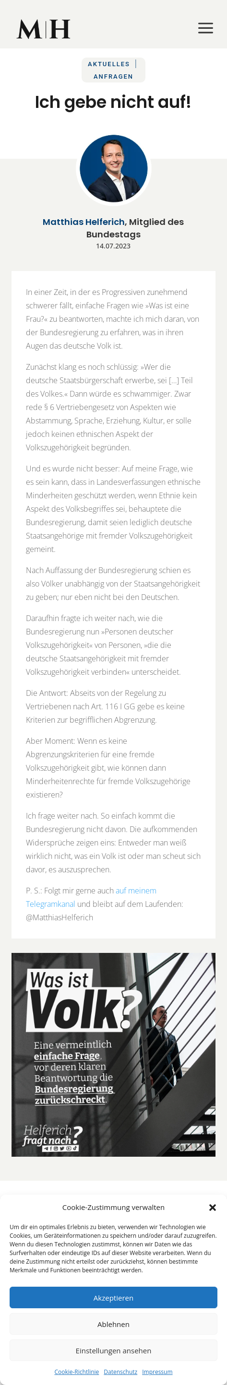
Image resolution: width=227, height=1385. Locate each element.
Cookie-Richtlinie (76, 1372)
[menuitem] (44, 29)
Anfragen (113, 76)
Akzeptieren (113, 1298)
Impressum (157, 1372)
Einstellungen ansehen (114, 1350)
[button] (212, 1207)
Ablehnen (113, 1324)
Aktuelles (109, 64)
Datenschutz (120, 1372)
